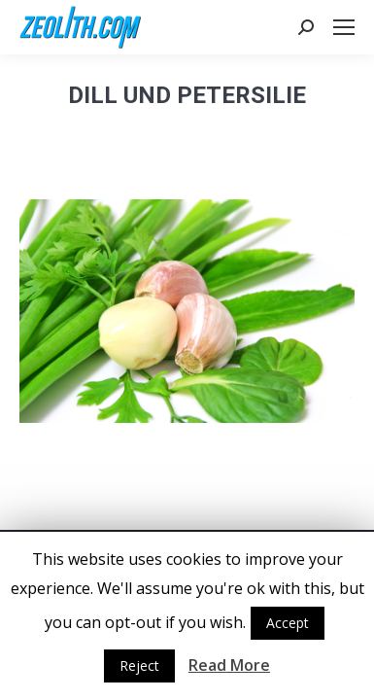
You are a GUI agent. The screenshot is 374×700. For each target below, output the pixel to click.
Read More (229, 665)
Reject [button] (139, 665)
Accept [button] (287, 622)
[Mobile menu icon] (344, 27)
